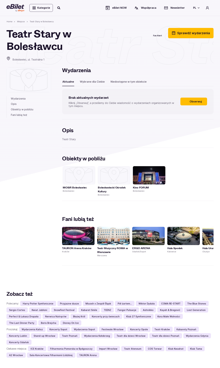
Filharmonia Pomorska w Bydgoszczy (71, 348)
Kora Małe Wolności (168, 316)
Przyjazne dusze (69, 303)
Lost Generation (196, 310)
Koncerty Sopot (58, 329)
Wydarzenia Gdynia (197, 335)
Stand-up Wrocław (44, 335)
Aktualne (68, 81)
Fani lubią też (19, 114)
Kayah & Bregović (170, 310)
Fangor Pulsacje (127, 310)
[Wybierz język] (196, 8)
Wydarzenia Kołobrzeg (97, 335)
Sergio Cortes (17, 310)
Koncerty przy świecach (106, 316)
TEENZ (107, 310)
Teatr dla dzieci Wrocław (131, 335)
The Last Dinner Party (21, 323)
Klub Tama (196, 348)
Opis (13, 104)
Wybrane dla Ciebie (92, 81)
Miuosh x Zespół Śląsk (98, 303)
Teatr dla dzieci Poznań (165, 335)
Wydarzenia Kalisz (32, 329)
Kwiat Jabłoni (39, 310)
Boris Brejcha (48, 323)
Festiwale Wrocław (112, 329)
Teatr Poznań (69, 335)
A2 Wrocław (16, 355)
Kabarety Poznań (186, 329)
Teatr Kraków (162, 329)
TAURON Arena (88, 355)
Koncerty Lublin (18, 335)
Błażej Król (79, 316)
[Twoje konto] (207, 8)
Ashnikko (148, 310)
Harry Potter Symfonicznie (38, 303)
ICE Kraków (37, 348)
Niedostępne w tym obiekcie (129, 81)
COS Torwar (155, 348)
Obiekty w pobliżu (22, 109)
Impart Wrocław (108, 348)
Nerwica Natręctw (55, 316)
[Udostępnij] (131, 33)
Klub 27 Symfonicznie (138, 316)
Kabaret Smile (89, 310)
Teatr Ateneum (132, 348)
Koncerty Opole (139, 329)
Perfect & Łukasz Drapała (23, 316)
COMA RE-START (171, 303)
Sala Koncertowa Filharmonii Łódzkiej (51, 355)
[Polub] (143, 33)
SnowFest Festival (64, 310)
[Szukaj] (59, 8)
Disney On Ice (71, 323)
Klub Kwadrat (175, 348)
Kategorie (41, 8)
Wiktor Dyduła (147, 303)
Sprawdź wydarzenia (191, 33)
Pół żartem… (125, 303)
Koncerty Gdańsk (19, 342)
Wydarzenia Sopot (84, 329)
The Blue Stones (196, 303)
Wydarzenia (18, 98)
